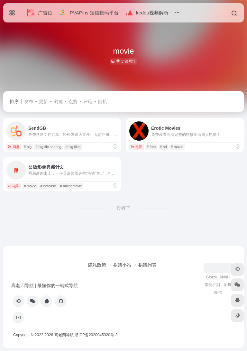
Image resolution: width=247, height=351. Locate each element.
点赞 (73, 101)
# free (151, 147)
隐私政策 (97, 265)
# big (28, 147)
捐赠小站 (122, 265)
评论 (87, 101)
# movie (177, 147)
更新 (43, 101)
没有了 (123, 208)
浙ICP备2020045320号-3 (97, 335)
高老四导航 (64, 335)
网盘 (14, 147)
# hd (163, 147)
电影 (136, 147)
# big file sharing (48, 147)
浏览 (58, 101)
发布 (28, 101)
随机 (102, 101)
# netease (48, 186)
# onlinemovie (71, 186)
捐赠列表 (147, 265)
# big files (73, 147)
